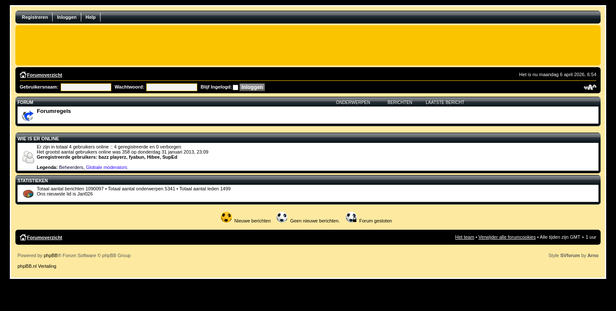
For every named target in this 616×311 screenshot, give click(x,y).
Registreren (35, 17)
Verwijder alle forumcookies (507, 237)
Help (91, 17)
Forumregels (54, 111)
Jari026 (85, 193)
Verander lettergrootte (590, 87)
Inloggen (67, 17)
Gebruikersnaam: (39, 86)
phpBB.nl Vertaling (37, 266)
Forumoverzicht (44, 74)
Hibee (153, 157)
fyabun (136, 157)
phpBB (51, 255)
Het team (464, 237)
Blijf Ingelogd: (216, 86)
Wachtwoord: (129, 86)
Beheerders (71, 167)
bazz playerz (112, 157)
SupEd (170, 157)
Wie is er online (38, 138)
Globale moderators (106, 167)
